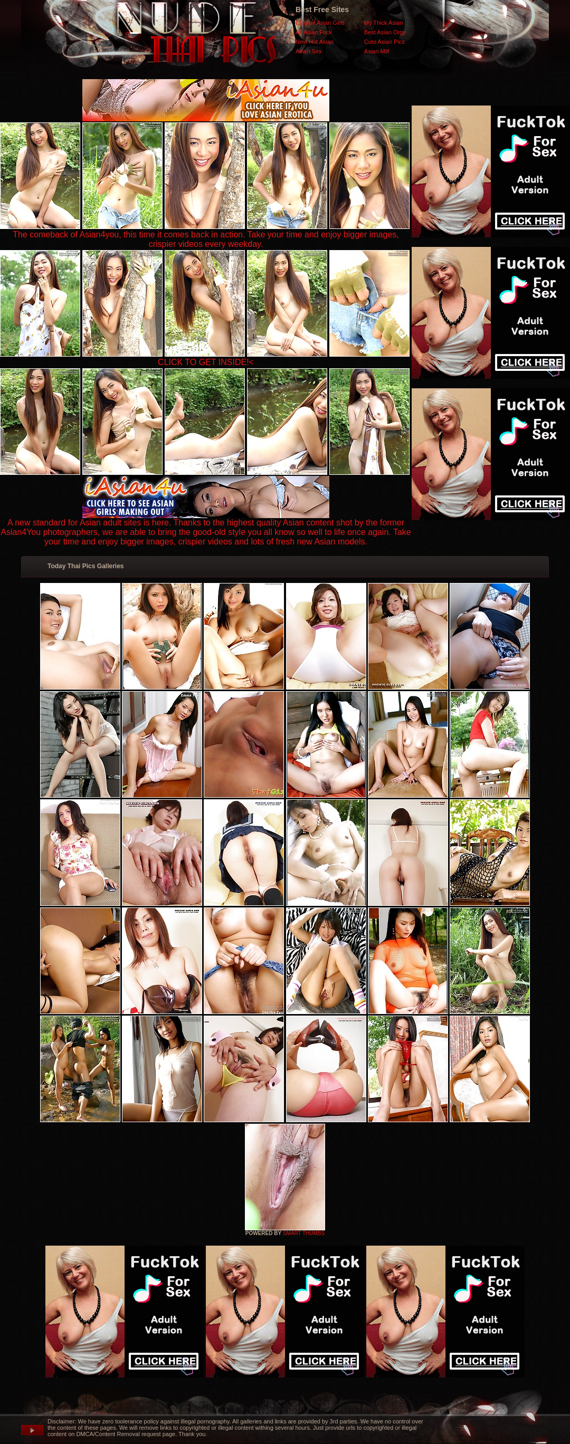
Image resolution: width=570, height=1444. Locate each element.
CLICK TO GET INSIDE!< (206, 362)
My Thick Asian (383, 23)
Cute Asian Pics (384, 42)
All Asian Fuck (314, 32)
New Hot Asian (315, 42)
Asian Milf (377, 51)
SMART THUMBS (304, 1233)
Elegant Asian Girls (320, 23)
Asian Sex (309, 51)
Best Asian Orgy (385, 32)
